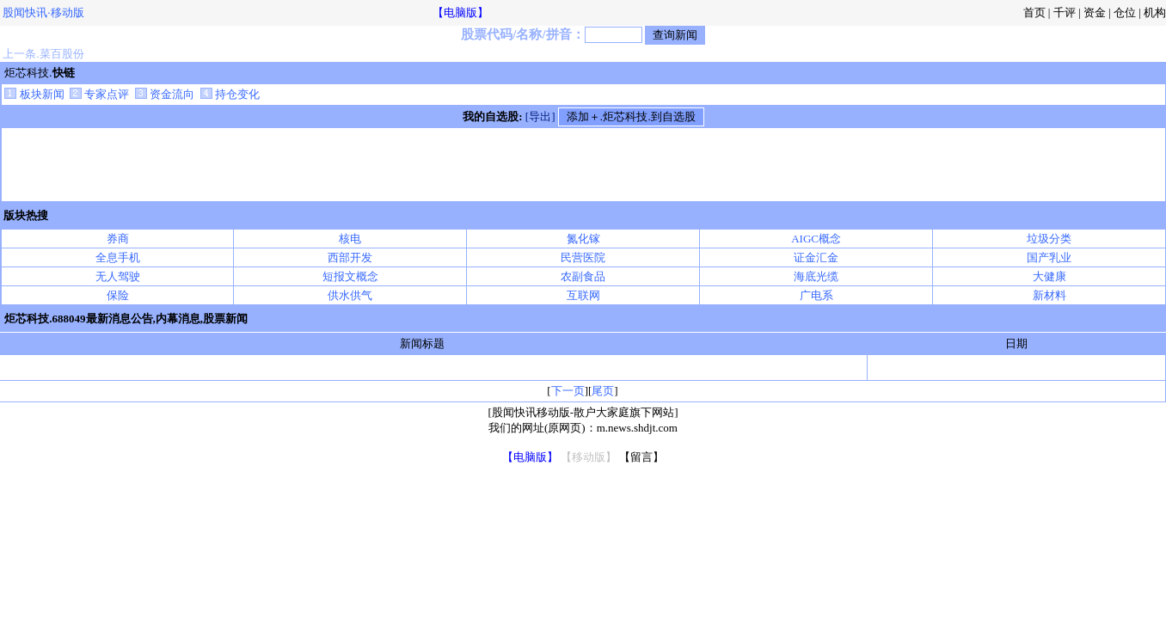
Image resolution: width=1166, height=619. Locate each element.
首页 (1034, 12)
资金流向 (164, 94)
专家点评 (99, 94)
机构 (1155, 12)
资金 (1094, 12)
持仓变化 (230, 94)
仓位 (1125, 12)
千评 (1064, 12)
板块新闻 (34, 94)
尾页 (603, 390)
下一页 (568, 390)
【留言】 (641, 456)
